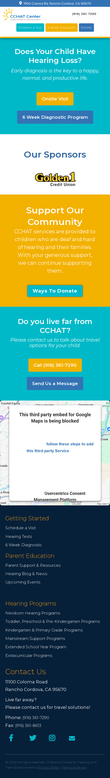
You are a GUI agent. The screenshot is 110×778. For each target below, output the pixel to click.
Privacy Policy (49, 767)
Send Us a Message (55, 383)
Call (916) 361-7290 (55, 365)
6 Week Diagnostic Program (55, 117)
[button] (103, 14)
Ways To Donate (55, 291)
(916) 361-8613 (28, 725)
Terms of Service (74, 767)
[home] (22, 14)
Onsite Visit (55, 98)
